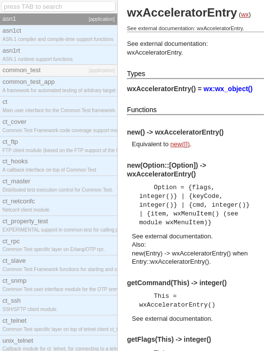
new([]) (180, 144)
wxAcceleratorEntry (154, 52)
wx (245, 14)
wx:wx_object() (228, 89)
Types (136, 74)
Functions (142, 110)
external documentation (178, 236)
